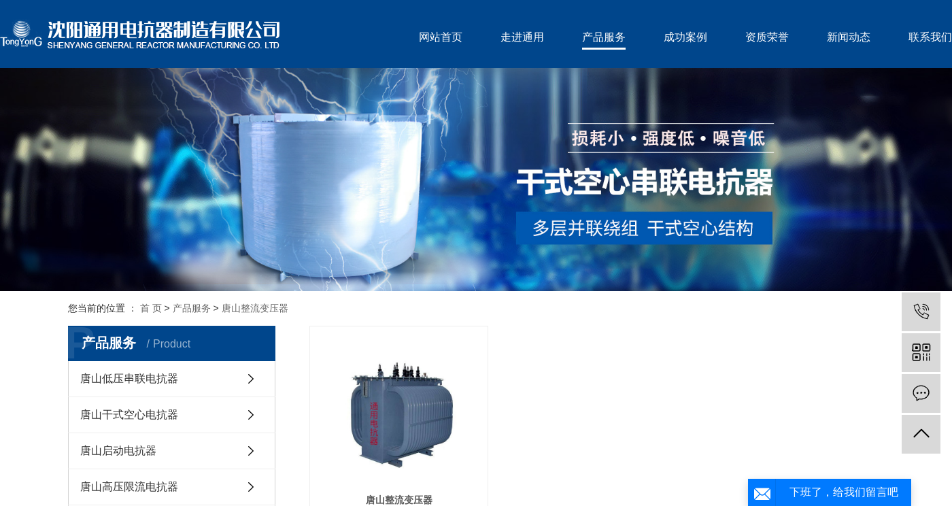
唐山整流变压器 (255, 308)
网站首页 (440, 37)
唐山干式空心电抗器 (129, 414)
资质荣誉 (767, 37)
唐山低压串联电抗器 (129, 378)
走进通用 (522, 37)
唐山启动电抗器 (118, 450)
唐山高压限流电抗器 (129, 486)
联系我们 (930, 37)
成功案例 (685, 37)
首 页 (151, 308)
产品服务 (604, 37)
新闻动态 (848, 37)
